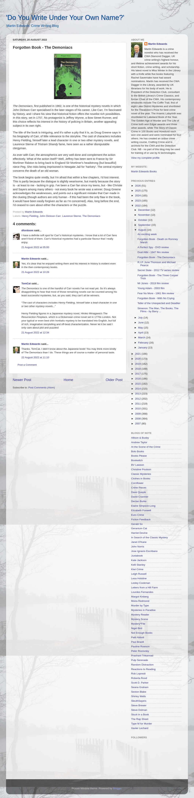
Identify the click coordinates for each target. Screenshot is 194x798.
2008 (138, 418)
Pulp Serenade (139, 660)
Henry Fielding (30, 216)
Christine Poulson (141, 469)
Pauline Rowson (140, 646)
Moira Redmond (140, 601)
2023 (138, 200)
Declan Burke (138, 501)
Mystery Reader (140, 614)
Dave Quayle (138, 492)
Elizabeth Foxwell (141, 510)
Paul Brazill (137, 641)
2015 (138, 383)
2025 (138, 190)
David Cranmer (139, 496)
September (144, 224)
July (140, 317)
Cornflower (137, 483)
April (141, 332)
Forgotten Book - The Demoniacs (156, 257)
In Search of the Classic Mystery (149, 537)
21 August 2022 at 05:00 (35, 247)
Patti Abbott (137, 637)
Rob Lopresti (138, 673)
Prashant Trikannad (142, 655)
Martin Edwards (31, 258)
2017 (138, 373)
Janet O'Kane (138, 542)
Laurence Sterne (71, 216)
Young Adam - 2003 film (151, 288)
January (143, 347)
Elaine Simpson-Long (143, 505)
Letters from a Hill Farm (144, 587)
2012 (138, 398)
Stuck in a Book (140, 714)
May (141, 327)
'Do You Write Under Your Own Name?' (65, 17)
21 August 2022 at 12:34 (35, 332)
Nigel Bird (136, 628)
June (141, 322)
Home (68, 380)
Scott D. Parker (140, 682)
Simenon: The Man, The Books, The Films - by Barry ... (158, 310)
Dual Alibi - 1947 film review (153, 252)
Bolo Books (137, 451)
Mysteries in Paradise (143, 610)
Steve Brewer (138, 705)
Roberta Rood (139, 678)
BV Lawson (137, 464)
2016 (138, 378)
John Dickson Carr (50, 216)
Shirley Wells (138, 696)
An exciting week (147, 234)
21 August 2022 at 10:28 (35, 272)
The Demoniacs (91, 216)
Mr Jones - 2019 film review (153, 283)
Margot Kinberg (140, 596)
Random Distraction (142, 664)
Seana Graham (140, 687)
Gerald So (137, 524)
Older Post (114, 380)
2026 (138, 185)
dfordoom (27, 230)
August (142, 229)
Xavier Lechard (139, 728)
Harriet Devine (139, 532)
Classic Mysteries (141, 474)
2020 (138, 358)
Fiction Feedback (141, 519)
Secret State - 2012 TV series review (158, 270)
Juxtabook (137, 555)
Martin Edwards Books (144, 171)
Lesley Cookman (140, 583)
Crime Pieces (138, 487)
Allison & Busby (140, 437)
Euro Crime (137, 514)
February (143, 342)
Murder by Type (140, 605)
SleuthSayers (138, 700)
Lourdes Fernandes (142, 592)
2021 (138, 353)
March (142, 337)
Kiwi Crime (137, 569)
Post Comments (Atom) (41, 387)
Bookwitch (137, 460)
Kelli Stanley (138, 564)
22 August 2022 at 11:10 (35, 357)
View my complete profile (145, 157)
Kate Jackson (138, 560)
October (143, 220)
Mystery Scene (139, 619)
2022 (138, 205)
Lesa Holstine (139, 578)
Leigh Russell (138, 573)
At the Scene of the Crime (145, 446)
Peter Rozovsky (140, 651)
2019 (138, 363)
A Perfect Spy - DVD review (153, 247)
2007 (138, 423)
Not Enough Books (142, 632)
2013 (138, 393)
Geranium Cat (139, 528)
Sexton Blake (138, 691)
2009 (138, 413)
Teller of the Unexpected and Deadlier (159, 303)
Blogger (117, 788)
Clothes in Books (140, 478)
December (144, 210)
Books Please (139, 455)
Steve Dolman (139, 710)
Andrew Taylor (139, 442)
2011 (138, 403)
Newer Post (22, 380)
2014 (138, 388)
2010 (138, 408)
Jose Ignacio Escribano (144, 551)
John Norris (137, 546)
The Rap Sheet (139, 719)
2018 (138, 368)
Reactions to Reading (143, 669)
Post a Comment (27, 364)
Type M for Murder (141, 723)
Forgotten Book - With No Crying (156, 298)
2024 (138, 195)
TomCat (26, 283)
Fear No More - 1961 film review (156, 293)
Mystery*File (138, 623)
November (144, 214)
